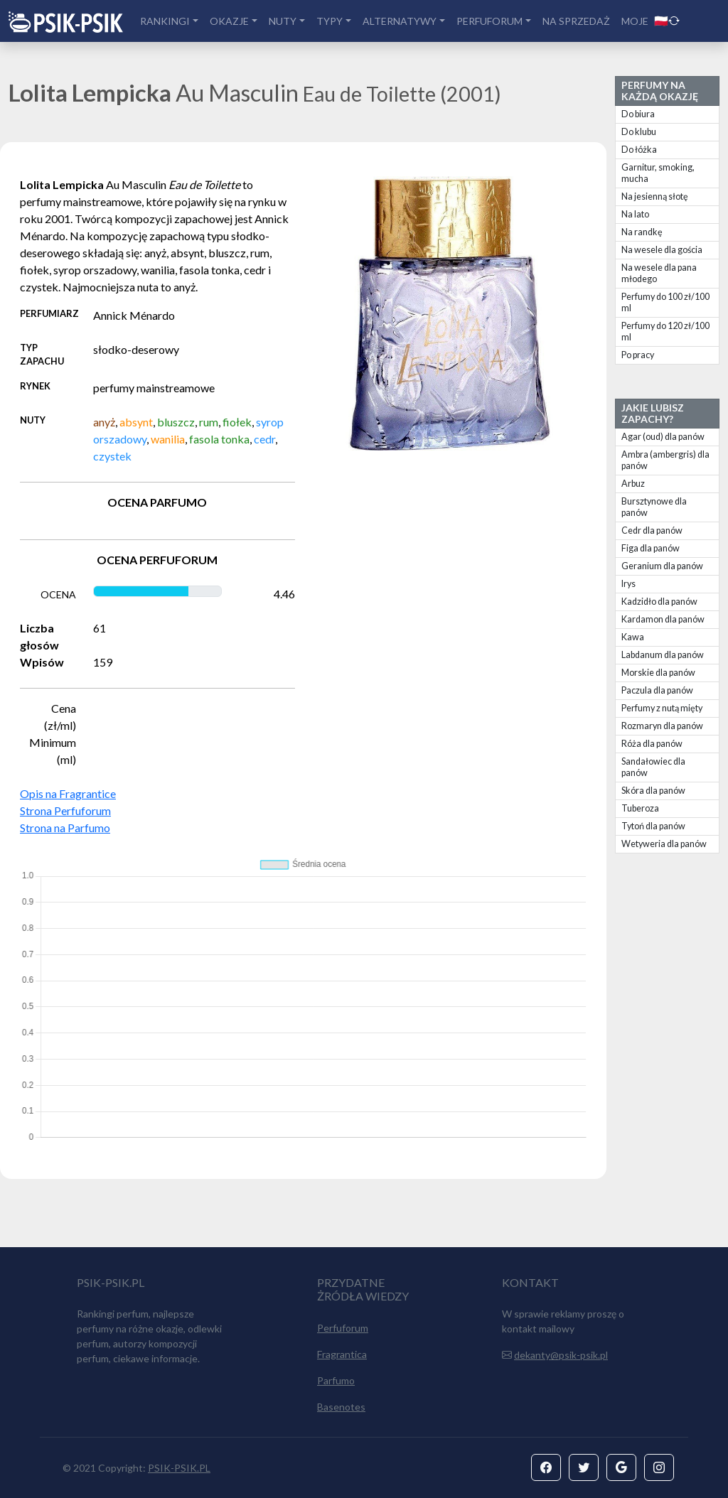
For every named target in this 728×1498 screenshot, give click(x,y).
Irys (628, 583)
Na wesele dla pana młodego (659, 273)
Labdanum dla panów (662, 655)
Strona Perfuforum (65, 810)
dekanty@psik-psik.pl (561, 1355)
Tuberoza (640, 808)
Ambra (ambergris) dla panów (665, 460)
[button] (546, 1467)
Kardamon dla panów (663, 619)
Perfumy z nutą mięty (661, 708)
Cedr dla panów (651, 530)
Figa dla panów (650, 548)
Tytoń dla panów (653, 826)
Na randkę (642, 232)
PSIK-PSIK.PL (179, 1468)
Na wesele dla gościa (661, 249)
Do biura (638, 114)
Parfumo (336, 1380)
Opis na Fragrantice (68, 793)
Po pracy (637, 355)
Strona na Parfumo (65, 827)
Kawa (632, 637)
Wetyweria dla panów (664, 844)
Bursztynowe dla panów (654, 507)
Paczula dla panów (657, 690)
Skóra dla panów (653, 790)
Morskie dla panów (658, 672)
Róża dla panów (651, 743)
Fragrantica (342, 1354)
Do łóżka (639, 149)
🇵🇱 (667, 20)
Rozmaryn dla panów (662, 726)
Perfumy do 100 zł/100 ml (665, 302)
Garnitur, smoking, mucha (658, 173)
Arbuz (633, 483)
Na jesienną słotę (654, 196)
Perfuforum (342, 1328)
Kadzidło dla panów (659, 601)
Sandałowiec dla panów (653, 767)
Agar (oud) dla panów (663, 436)
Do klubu (638, 131)
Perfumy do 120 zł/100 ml (665, 331)
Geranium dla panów (662, 566)
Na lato (635, 214)
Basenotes (341, 1407)
